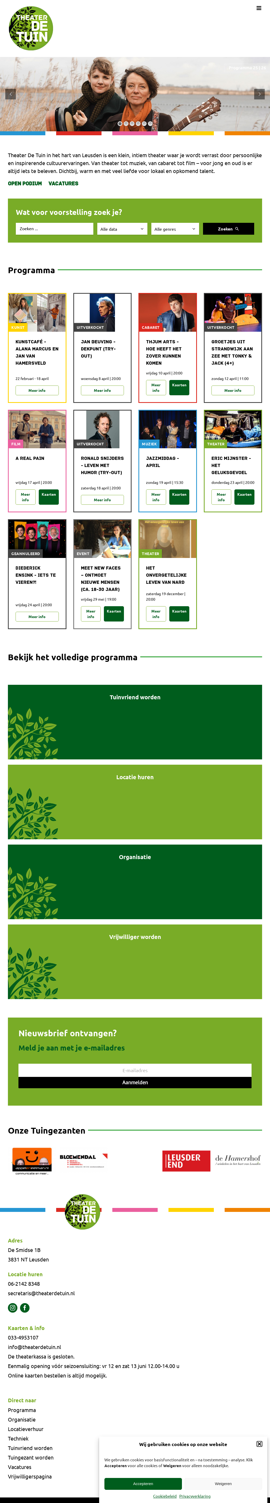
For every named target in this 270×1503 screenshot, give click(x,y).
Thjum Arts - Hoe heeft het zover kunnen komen (164, 353)
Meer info (37, 390)
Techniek (18, 1438)
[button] (259, 1444)
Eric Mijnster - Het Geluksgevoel (231, 465)
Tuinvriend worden (30, 1447)
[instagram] (12, 1308)
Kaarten (179, 384)
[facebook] (25, 1308)
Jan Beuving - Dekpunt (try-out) (98, 349)
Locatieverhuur (26, 1428)
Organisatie (22, 1419)
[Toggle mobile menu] (259, 8)
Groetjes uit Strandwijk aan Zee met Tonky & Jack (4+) (232, 353)
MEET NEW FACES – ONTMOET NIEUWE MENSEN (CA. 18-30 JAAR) (101, 579)
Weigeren (223, 1483)
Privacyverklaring (195, 1496)
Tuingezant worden (31, 1457)
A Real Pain (30, 458)
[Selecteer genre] (175, 229)
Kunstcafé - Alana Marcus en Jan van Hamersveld (37, 353)
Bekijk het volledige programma (73, 657)
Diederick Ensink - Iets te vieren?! (36, 575)
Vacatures (63, 184)
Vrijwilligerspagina (30, 1476)
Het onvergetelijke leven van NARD (166, 575)
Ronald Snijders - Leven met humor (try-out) (102, 465)
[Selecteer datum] (122, 229)
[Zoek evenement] (54, 229)
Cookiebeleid (165, 1496)
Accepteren (143, 1483)
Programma (22, 1409)
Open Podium (25, 184)
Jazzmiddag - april (162, 462)
